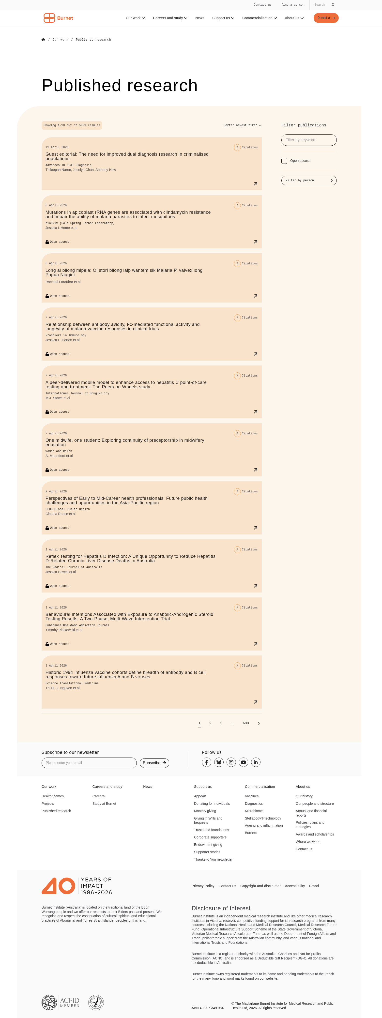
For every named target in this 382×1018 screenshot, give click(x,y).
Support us (223, 18)
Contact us (263, 5)
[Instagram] (231, 762)
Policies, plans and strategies (310, 824)
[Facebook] (206, 762)
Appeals (200, 796)
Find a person (293, 5)
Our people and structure (315, 803)
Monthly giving (205, 811)
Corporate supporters (210, 837)
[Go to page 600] (246, 723)
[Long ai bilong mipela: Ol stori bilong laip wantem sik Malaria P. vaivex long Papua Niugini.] (152, 277)
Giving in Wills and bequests (208, 820)
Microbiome (254, 811)
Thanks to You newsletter (213, 859)
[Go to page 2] (210, 723)
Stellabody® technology (263, 818)
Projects (48, 803)
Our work (135, 18)
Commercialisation (259, 18)
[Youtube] (243, 762)
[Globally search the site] (324, 5)
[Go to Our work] (60, 40)
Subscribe (154, 762)
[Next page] (259, 722)
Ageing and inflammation (264, 825)
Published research (56, 811)
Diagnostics (254, 803)
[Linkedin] (255, 762)
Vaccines (252, 796)
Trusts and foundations (211, 830)
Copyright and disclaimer (260, 885)
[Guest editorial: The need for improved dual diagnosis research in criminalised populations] (152, 163)
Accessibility (295, 885)
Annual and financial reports (311, 813)
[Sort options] (243, 125)
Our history (304, 796)
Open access (300, 160)
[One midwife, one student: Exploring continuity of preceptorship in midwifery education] (152, 449)
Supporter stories (207, 852)
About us (294, 18)
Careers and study (170, 18)
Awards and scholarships (315, 834)
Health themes (53, 796)
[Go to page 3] (221, 723)
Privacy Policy (203, 885)
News (199, 18)
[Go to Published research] (93, 40)
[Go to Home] (43, 40)
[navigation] (191, 13)
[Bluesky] (219, 762)
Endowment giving (208, 844)
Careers (98, 796)
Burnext (251, 833)
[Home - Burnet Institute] (58, 18)
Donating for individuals (212, 803)
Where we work (307, 841)
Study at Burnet (104, 803)
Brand (314, 885)
